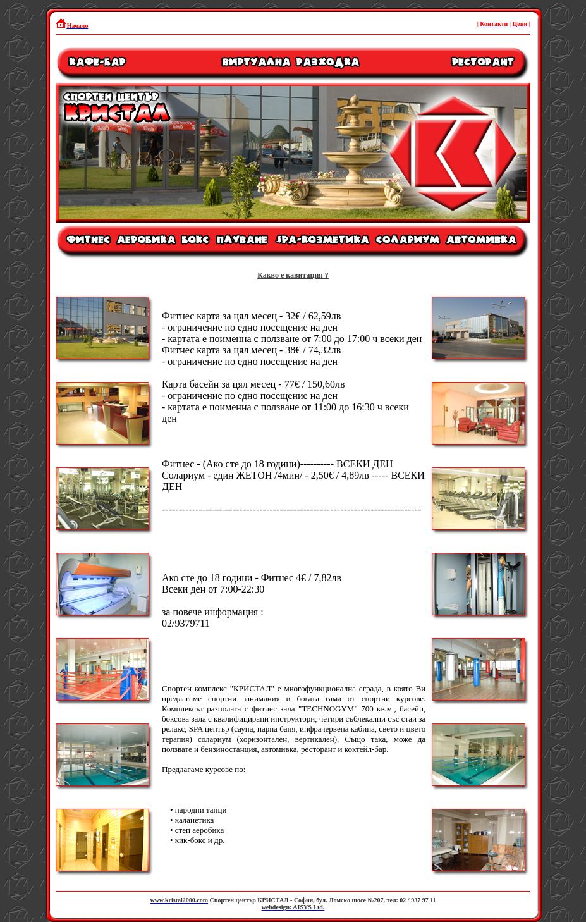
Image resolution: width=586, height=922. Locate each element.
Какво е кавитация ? (293, 275)
